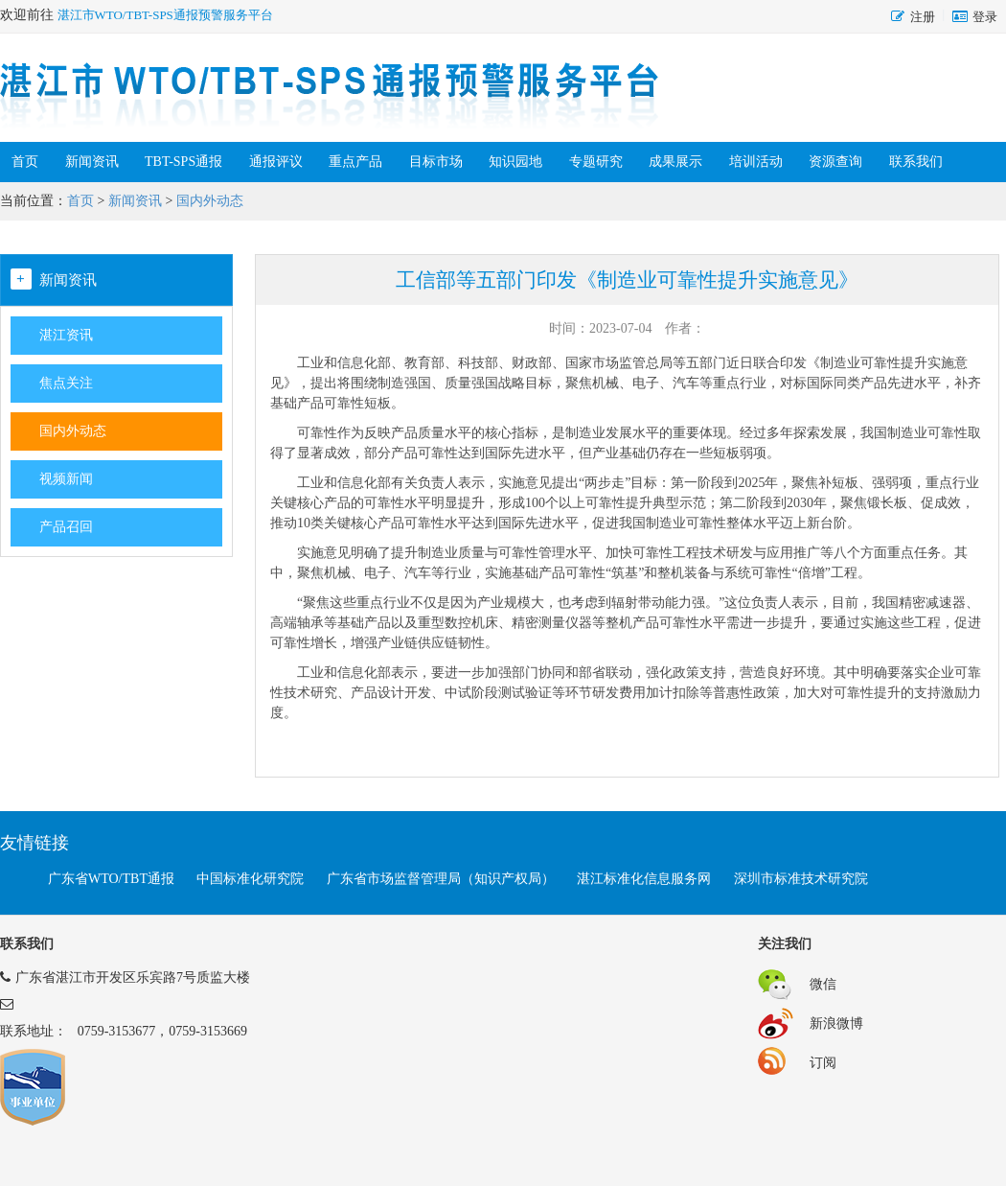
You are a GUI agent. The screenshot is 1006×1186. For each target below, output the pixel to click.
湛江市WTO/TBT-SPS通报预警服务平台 (165, 15)
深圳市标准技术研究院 (801, 879)
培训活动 (756, 161)
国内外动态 (209, 201)
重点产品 (355, 161)
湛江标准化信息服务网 (644, 879)
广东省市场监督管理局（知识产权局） (441, 879)
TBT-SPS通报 (183, 161)
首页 (24, 161)
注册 (922, 17)
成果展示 (675, 161)
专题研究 (596, 161)
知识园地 (515, 161)
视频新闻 (66, 479)
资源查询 (835, 161)
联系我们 (916, 161)
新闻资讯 (92, 161)
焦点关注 (66, 383)
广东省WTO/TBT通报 (111, 879)
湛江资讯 (66, 335)
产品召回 (66, 527)
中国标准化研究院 (250, 879)
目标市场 (436, 161)
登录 (984, 17)
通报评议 (276, 161)
